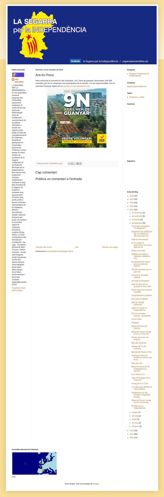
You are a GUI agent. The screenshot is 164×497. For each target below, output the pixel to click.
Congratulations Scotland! (141, 295)
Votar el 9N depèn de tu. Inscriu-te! (141, 379)
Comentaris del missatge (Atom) (60, 251)
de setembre (137, 223)
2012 (132, 434)
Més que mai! (136, 363)
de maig (135, 416)
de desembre (137, 213)
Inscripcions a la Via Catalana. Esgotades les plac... (140, 395)
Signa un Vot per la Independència (138, 309)
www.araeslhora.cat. (81, 86)
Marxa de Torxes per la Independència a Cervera (140, 369)
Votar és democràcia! (139, 239)
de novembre (137, 216)
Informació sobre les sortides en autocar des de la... (141, 358)
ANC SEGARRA (19, 80)
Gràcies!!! (135, 323)
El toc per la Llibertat (139, 299)
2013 (132, 431)
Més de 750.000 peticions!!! (137, 303)
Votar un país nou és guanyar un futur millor (141, 285)
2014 (132, 210)
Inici (76, 247)
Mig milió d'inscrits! (138, 343)
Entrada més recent (44, 247)
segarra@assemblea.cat (136, 86)
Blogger (96, 484)
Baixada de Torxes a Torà (141, 352)
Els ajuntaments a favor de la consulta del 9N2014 (140, 264)
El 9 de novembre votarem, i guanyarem (141, 315)
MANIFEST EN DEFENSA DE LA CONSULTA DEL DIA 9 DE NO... (141, 234)
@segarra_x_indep (136, 97)
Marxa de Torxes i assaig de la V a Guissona (141, 333)
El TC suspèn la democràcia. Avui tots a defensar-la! (141, 245)
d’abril (134, 419)
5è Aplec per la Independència (138, 407)
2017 (132, 199)
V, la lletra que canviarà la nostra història (141, 388)
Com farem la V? (138, 374)
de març (135, 423)
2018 (132, 196)
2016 (132, 203)
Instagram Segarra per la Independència (139, 75)
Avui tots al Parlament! (140, 281)
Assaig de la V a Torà (139, 384)
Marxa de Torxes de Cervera (139, 327)
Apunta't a (68, 86)
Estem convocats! (138, 251)
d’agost (135, 412)
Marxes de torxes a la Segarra (139, 338)
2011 (132, 438)
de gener (135, 426)
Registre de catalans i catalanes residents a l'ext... (140, 256)
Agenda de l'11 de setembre (138, 347)
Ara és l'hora (136, 319)
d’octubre (136, 220)
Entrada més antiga (109, 247)
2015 (132, 206)
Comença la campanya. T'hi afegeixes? (140, 227)
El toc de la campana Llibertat (139, 276)
